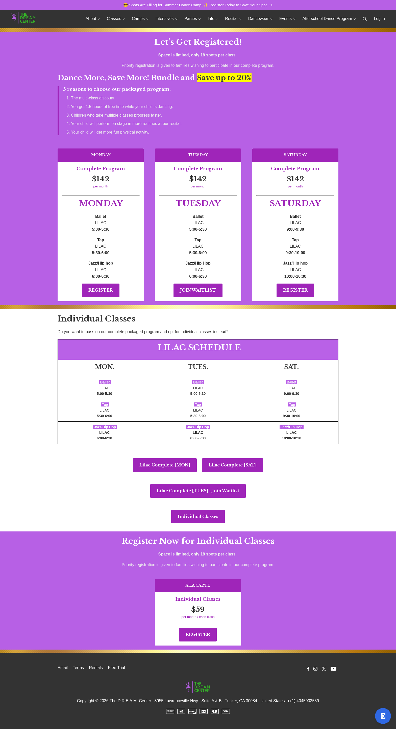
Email (63, 668)
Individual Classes (198, 516)
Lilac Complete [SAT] (233, 464)
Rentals (96, 668)
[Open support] (383, 716)
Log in (379, 18)
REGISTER (100, 290)
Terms (78, 668)
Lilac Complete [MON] (164, 464)
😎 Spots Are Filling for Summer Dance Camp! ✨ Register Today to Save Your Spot (198, 5)
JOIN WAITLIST (198, 290)
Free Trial (116, 668)
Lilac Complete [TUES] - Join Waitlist (198, 490)
